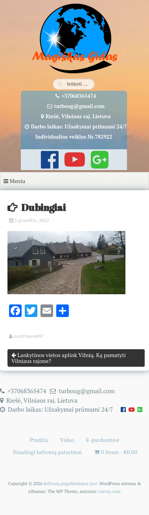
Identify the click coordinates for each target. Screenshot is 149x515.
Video (67, 440)
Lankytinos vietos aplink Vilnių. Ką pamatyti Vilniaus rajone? (68, 358)
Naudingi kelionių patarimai (47, 452)
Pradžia (38, 440)
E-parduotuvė (103, 440)
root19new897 (29, 336)
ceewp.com (109, 491)
